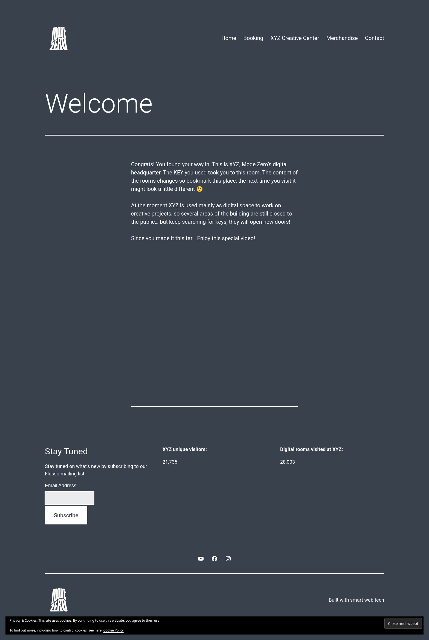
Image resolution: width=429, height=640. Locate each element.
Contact (374, 38)
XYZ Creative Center (294, 38)
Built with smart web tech (356, 600)
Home (228, 38)
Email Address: (61, 485)
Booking (253, 38)
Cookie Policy (113, 630)
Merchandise (342, 38)
